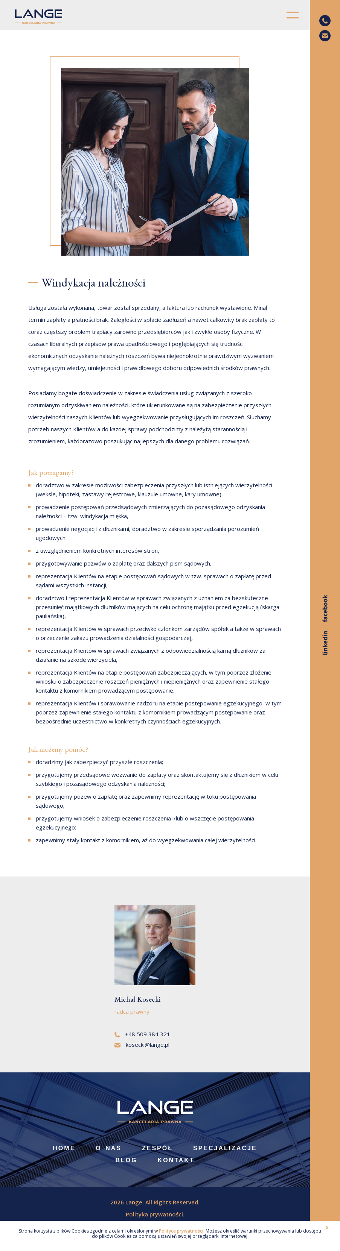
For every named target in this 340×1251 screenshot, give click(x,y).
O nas (109, 1148)
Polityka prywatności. (155, 1214)
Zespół (157, 1148)
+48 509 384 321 (142, 1034)
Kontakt (176, 1160)
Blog (126, 1160)
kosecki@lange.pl (141, 1044)
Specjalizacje (225, 1148)
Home (64, 1148)
